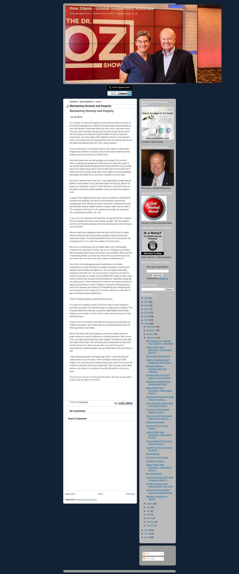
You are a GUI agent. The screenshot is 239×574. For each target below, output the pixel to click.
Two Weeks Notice (154, 474)
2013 (146, 324)
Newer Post (70, 494)
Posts (146, 554)
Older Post (130, 494)
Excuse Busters (153, 454)
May (149, 511)
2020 (146, 298)
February (151, 522)
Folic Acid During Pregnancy (158, 356)
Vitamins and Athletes (155, 422)
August (150, 504)
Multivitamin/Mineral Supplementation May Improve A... (156, 369)
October (150, 334)
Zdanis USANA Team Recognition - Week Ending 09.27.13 (159, 350)
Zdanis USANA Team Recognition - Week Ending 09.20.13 (159, 390)
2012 (146, 530)
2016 (146, 313)
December (151, 327)
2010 (146, 537)
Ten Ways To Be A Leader (157, 458)
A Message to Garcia (155, 461)
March (150, 518)
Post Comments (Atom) (87, 500)
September (152, 338)
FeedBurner (163, 278)
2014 (146, 320)
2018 (146, 305)
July (149, 507)
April (149, 514)
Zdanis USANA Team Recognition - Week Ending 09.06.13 (159, 467)
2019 (146, 302)
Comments (149, 559)
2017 (146, 309)
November (151, 330)
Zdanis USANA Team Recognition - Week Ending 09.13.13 (159, 435)
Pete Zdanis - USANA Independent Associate (112, 8)
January (150, 525)
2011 (146, 534)
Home (100, 494)
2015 (146, 316)
